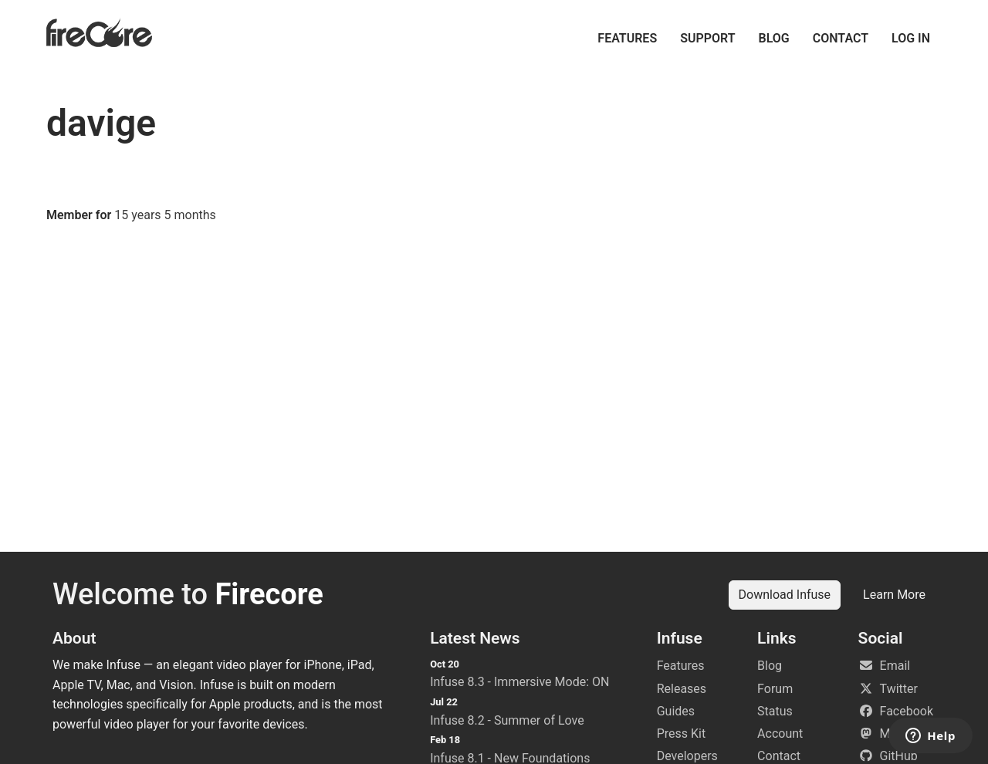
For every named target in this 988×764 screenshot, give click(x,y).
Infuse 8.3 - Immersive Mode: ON (519, 681)
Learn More (894, 594)
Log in (911, 38)
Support (707, 38)
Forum (775, 688)
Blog (774, 38)
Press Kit (681, 733)
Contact (840, 38)
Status (775, 711)
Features (627, 38)
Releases (681, 688)
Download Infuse (785, 594)
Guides (676, 711)
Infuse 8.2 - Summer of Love (507, 720)
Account (780, 733)
